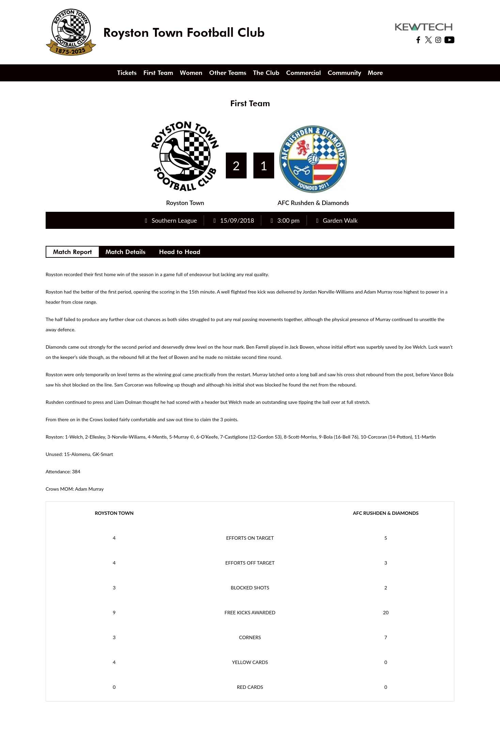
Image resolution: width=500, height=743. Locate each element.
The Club (266, 72)
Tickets (127, 72)
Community (344, 72)
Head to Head (179, 251)
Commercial (303, 72)
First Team (158, 72)
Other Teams (227, 72)
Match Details (125, 251)
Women (191, 72)
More (375, 72)
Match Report (72, 251)
